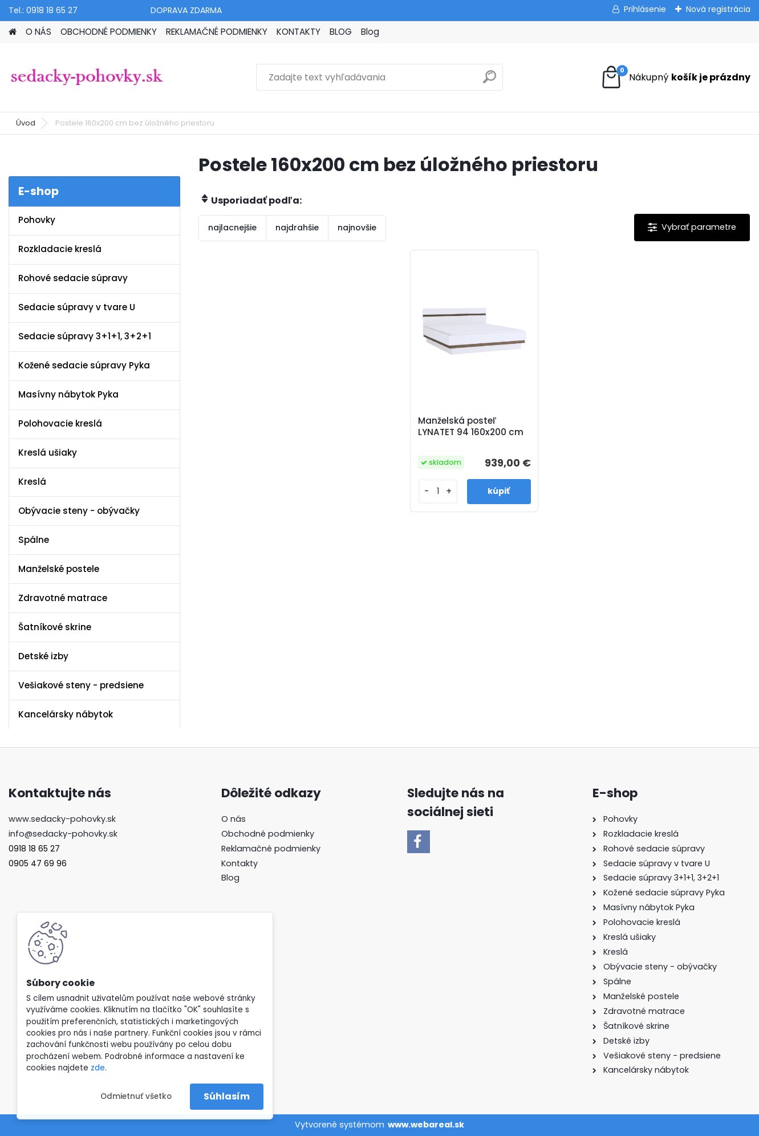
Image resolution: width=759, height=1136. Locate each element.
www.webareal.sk (426, 1124)
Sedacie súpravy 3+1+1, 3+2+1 (84, 336)
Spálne (33, 540)
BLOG (341, 32)
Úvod (25, 122)
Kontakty (239, 863)
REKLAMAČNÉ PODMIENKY (216, 32)
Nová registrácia (718, 9)
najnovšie (357, 227)
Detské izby (43, 656)
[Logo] (87, 77)
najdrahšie (297, 227)
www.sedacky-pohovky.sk (62, 819)
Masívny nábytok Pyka (68, 394)
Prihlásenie (645, 9)
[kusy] (438, 491)
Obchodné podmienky (267, 833)
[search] (489, 81)
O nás (233, 819)
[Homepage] (13, 32)
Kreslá (32, 482)
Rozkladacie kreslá (60, 249)
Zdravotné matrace (62, 598)
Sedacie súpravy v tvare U (76, 307)
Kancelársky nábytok (65, 714)
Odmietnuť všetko (136, 1096)
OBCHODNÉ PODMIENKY (108, 32)
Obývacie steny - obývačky (79, 511)
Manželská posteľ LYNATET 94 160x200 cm (470, 426)
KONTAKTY (298, 32)
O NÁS (38, 32)
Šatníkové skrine (54, 627)
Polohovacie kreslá (60, 423)
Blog (370, 32)
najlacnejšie (232, 227)
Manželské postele (58, 569)
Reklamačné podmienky (270, 848)
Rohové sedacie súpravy (73, 278)
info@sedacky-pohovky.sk (63, 833)
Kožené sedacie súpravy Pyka (84, 365)
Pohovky (36, 220)
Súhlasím (227, 1096)
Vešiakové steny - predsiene (81, 685)
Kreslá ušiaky (47, 453)
